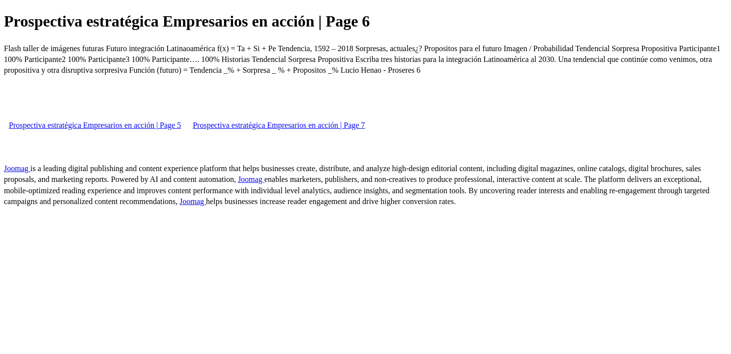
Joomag (17, 168)
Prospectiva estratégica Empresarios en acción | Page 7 (279, 125)
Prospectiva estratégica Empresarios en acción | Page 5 (95, 125)
